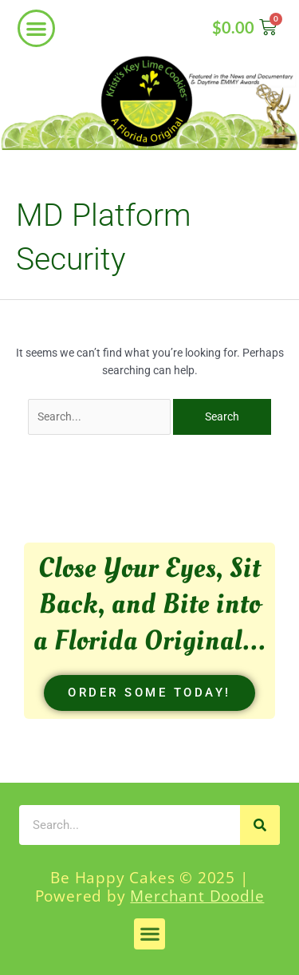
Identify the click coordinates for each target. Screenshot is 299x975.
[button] (36, 28)
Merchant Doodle (197, 896)
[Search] (260, 825)
